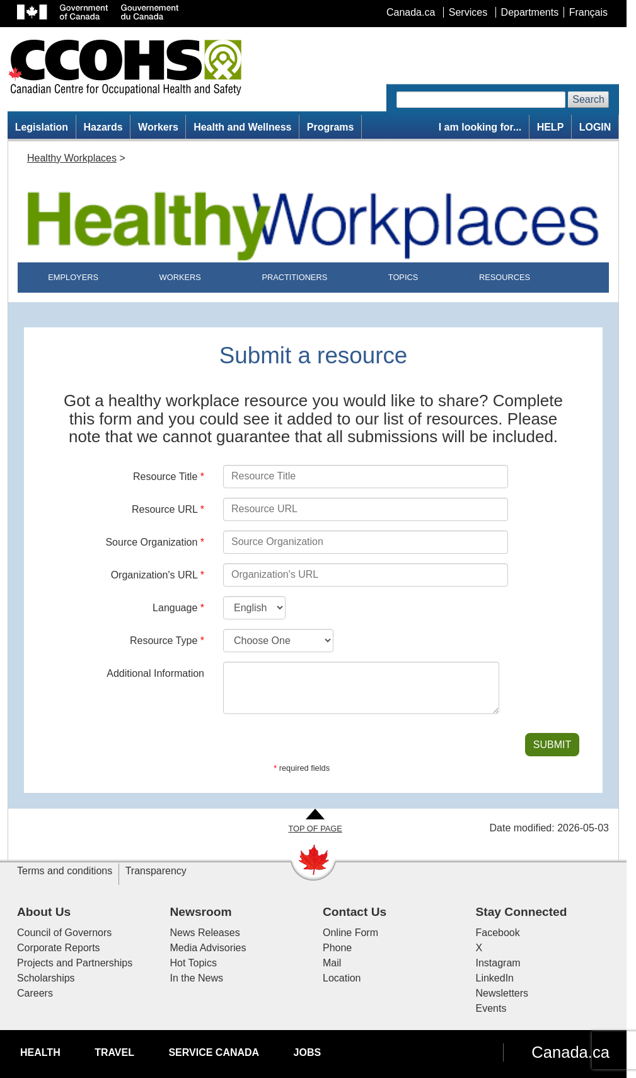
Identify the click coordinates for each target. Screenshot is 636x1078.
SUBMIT (552, 744)
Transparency (156, 870)
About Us (44, 911)
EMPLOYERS (73, 277)
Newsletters (502, 993)
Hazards (102, 127)
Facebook (498, 932)
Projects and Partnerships (74, 963)
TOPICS (403, 277)
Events (491, 1008)
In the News (196, 978)
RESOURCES (504, 277)
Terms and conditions (64, 870)
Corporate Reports (58, 947)
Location (342, 978)
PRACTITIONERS (294, 277)
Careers (35, 993)
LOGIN (595, 127)
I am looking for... (480, 127)
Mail (332, 963)
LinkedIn (495, 978)
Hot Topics (193, 963)
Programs (330, 127)
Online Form (350, 932)
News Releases (205, 932)
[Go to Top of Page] (315, 822)
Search (588, 99)
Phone (337, 947)
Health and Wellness (242, 127)
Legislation (41, 127)
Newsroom (201, 911)
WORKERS (180, 277)
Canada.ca (570, 1052)
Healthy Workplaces (72, 158)
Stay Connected (521, 911)
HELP (550, 127)
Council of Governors (64, 932)
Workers (158, 127)
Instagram (498, 963)
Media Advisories (208, 947)
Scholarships (46, 978)
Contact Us (354, 911)
